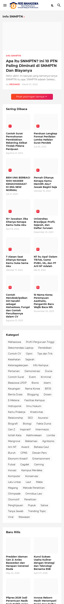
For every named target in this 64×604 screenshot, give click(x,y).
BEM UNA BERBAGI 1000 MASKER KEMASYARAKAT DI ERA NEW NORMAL (18, 184)
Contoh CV (14, 353)
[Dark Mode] (52, 5)
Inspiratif (25, 429)
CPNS (23, 452)
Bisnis (35, 382)
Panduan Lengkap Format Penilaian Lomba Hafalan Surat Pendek (45, 138)
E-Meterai (13, 400)
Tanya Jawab (15, 511)
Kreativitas (36, 412)
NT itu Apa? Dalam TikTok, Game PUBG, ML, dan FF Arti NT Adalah (45, 261)
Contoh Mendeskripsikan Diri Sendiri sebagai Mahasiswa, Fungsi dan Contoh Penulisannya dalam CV (18, 305)
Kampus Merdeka (31, 470)
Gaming (39, 464)
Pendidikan (45, 347)
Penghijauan (15, 505)
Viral (10, 517)
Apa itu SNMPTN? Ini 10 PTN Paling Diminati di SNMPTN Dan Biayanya (32, 66)
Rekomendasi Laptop (20, 347)
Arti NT (12, 447)
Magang (13, 487)
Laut (28, 482)
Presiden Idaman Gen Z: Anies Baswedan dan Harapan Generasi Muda (17, 563)
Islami (47, 382)
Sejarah (29, 359)
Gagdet (24, 464)
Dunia (48, 371)
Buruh (12, 452)
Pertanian (14, 371)
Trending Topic (37, 511)
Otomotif (13, 499)
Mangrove (14, 441)
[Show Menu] (4, 5)
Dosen (47, 394)
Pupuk (32, 505)
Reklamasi (31, 441)
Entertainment (41, 458)
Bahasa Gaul (41, 447)
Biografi (13, 423)
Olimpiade (14, 493)
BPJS (48, 388)
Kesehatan (14, 359)
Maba (39, 482)
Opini (29, 353)
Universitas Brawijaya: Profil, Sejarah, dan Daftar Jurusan (44, 223)
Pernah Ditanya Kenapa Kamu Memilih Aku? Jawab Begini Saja (45, 182)
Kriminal (46, 377)
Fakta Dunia (44, 423)
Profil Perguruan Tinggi (40, 342)
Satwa (44, 505)
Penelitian (30, 499)
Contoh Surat (16, 377)
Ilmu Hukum (33, 406)
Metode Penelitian (34, 487)
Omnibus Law (33, 493)
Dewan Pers (39, 452)
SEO (30, 417)
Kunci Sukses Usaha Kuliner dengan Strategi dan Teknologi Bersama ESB (44, 563)
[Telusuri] (59, 5)
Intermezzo (42, 429)
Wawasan (24, 517)
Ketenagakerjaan (18, 365)
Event (32, 377)
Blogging (33, 394)
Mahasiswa (14, 342)
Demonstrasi (32, 371)
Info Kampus (40, 365)
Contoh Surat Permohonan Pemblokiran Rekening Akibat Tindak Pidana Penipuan (16, 141)
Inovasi (12, 470)
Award (25, 447)
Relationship (15, 417)
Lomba (51, 435)
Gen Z (11, 429)
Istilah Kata (14, 435)
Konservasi (31, 476)
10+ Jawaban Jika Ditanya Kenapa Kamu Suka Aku (17, 221)
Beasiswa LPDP (17, 382)
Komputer (14, 476)
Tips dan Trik (44, 353)
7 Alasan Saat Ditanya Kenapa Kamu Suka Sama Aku (17, 261)
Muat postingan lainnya (30, 96)
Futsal (11, 464)
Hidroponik (14, 406)
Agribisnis (48, 441)
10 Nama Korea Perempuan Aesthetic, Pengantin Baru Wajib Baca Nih (44, 301)
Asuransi (43, 417)
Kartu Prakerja (16, 412)
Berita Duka (15, 394)
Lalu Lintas (14, 482)
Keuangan (14, 388)
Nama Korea (32, 388)
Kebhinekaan (34, 435)
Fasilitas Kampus (34, 400)
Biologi (27, 423)
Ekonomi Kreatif (17, 458)
